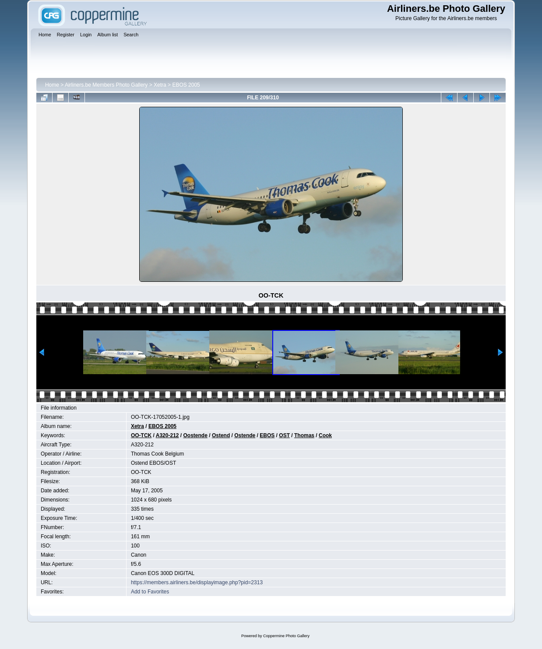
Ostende (244, 435)
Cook (325, 435)
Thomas (304, 435)
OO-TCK (141, 435)
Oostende (195, 435)
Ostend (221, 435)
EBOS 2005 (186, 85)
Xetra (160, 85)
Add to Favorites (150, 592)
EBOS (267, 435)
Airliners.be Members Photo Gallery (106, 85)
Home (52, 85)
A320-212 (167, 435)
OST (284, 435)
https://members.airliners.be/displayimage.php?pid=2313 (197, 582)
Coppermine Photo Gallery (286, 636)
